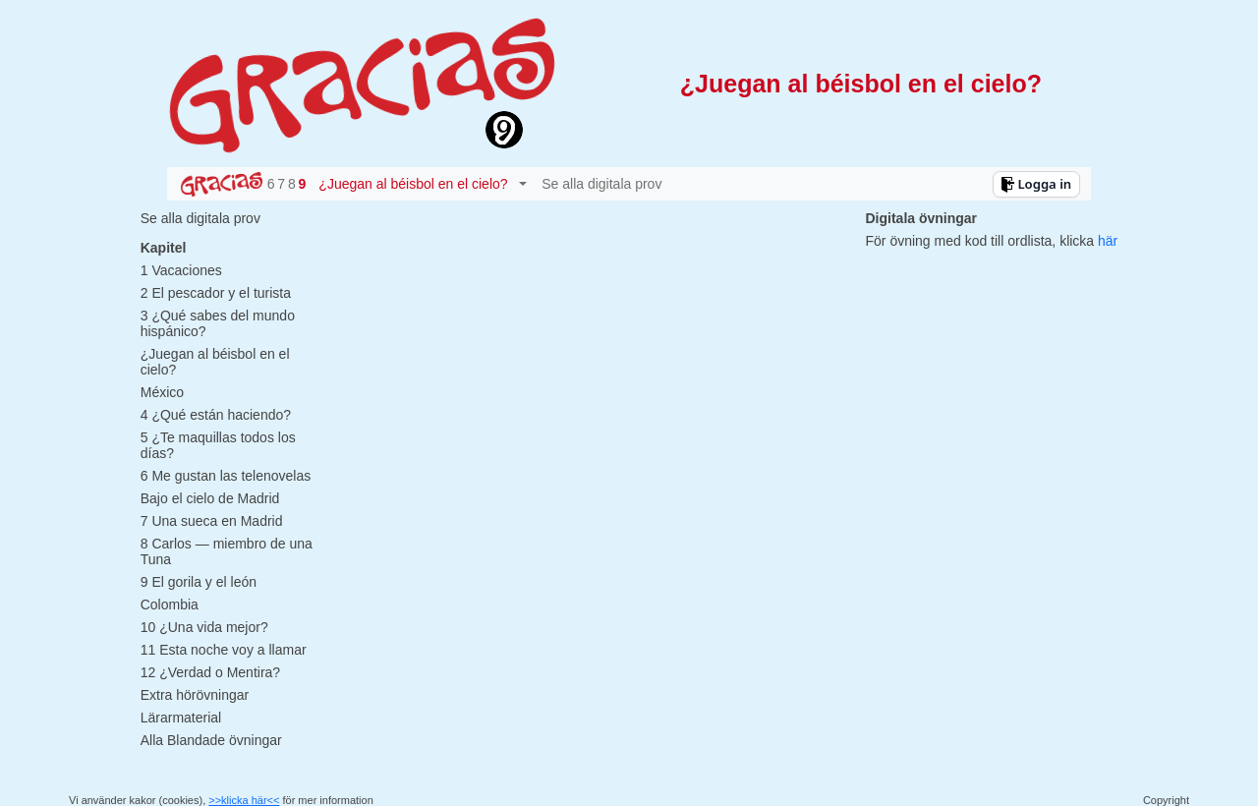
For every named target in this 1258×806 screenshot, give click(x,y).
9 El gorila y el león (199, 582)
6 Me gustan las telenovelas (226, 476)
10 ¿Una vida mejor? (204, 627)
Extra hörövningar (195, 695)
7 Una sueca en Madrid (212, 521)
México (162, 392)
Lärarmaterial (181, 717)
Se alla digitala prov (601, 184)
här (1107, 241)
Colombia (170, 604)
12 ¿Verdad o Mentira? (210, 672)
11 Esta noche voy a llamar (224, 650)
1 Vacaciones (181, 270)
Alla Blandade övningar (211, 740)
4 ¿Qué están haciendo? (216, 415)
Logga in (1036, 184)
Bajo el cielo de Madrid (210, 498)
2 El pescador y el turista (216, 293)
